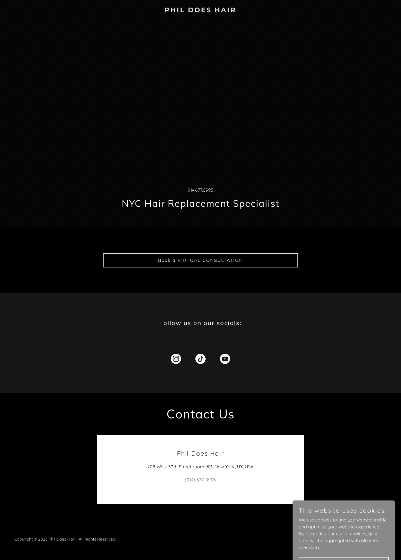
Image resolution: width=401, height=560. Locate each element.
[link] (200, 11)
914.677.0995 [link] (200, 190)
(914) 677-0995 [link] (200, 480)
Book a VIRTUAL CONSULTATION (200, 260)
